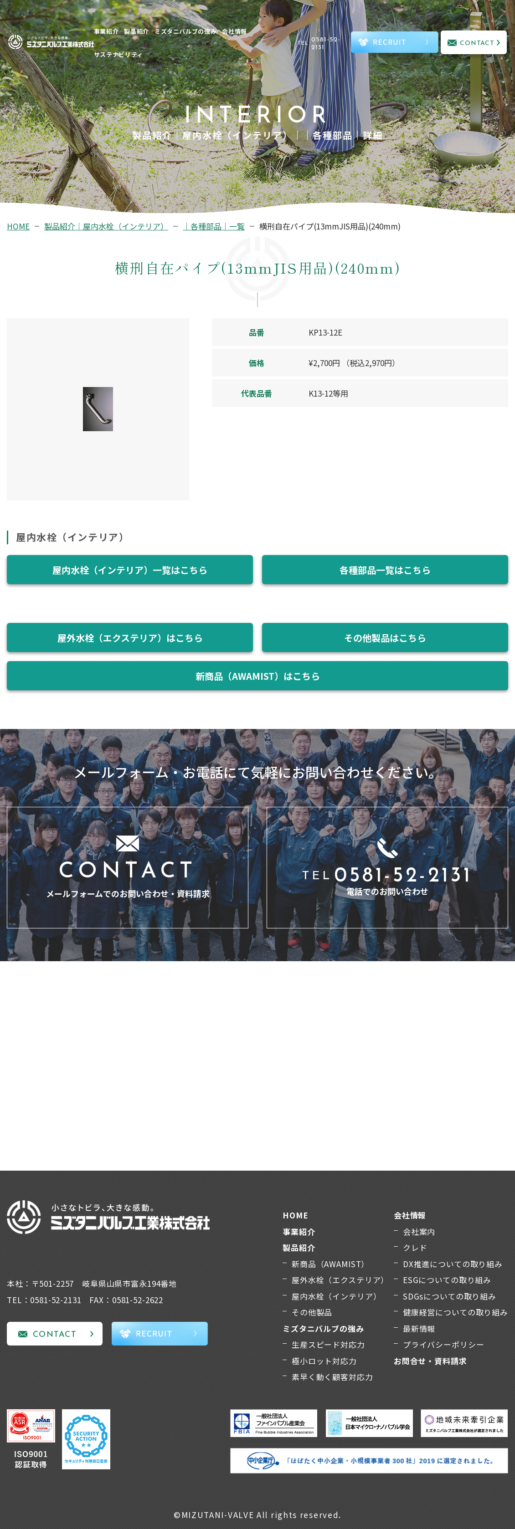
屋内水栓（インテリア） (336, 1296)
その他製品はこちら (385, 637)
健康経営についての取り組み (455, 1312)
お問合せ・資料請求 (430, 1360)
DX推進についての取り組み (453, 1263)
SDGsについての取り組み (449, 1296)
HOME (18, 226)
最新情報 (419, 1328)
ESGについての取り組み (447, 1279)
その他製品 (312, 1312)
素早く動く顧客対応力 (332, 1376)
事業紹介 (106, 31)
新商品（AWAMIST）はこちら (258, 676)
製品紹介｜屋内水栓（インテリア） (106, 226)
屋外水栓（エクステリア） (340, 1279)
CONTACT (477, 43)
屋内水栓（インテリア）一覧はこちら (129, 569)
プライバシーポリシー (443, 1344)
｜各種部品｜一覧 (214, 226)
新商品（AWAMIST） (330, 1263)
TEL (323, 43)
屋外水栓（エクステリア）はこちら (130, 637)
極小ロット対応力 (324, 1360)
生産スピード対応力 (328, 1344)
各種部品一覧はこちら (385, 569)
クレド (415, 1247)
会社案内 (419, 1231)
